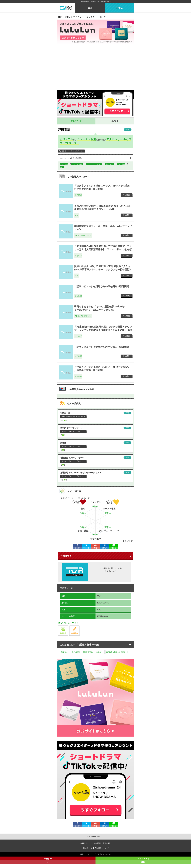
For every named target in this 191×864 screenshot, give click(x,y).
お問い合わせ (86, 848)
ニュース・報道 (86, 139)
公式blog (79, 626)
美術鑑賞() (88, 652)
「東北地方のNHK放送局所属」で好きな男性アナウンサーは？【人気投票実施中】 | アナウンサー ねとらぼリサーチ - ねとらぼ (103, 249)
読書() (64, 652)
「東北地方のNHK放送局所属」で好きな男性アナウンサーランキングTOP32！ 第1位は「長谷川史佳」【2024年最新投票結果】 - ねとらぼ (103, 330)
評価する (48, 860)
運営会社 (106, 843)
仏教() (99, 652)
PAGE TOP (95, 836)
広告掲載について (101, 848)
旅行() (76, 652)
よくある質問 (95, 843)
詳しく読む (126, 195)
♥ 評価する (66, 556)
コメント (114, 121)
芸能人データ (76, 121)
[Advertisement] (95, 68)
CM (90, 8)
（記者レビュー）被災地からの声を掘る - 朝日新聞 (101, 286)
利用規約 (83, 843)
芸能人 (119, 8)
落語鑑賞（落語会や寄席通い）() (118, 652)
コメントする (143, 860)
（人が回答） (71, 158)
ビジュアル (66, 139)
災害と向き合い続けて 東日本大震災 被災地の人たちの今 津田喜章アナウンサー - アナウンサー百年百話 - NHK (102, 269)
